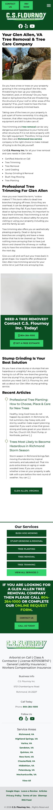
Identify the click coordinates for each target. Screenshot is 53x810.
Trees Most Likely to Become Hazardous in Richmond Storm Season (30, 446)
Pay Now (26, 5)
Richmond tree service (30, 139)
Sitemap (42, 795)
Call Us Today (26, 626)
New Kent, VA (26, 756)
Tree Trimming (26, 564)
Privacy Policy (13, 795)
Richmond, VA (26, 734)
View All (26, 780)
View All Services (26, 572)
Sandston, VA (27, 747)
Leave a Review (29, 791)
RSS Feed (27, 800)
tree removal (29, 127)
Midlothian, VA (26, 765)
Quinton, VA (26, 752)
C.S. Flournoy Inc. (21, 807)
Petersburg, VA (27, 770)
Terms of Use (30, 795)
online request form (31, 607)
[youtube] (32, 718)
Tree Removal (26, 556)
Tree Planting (26, 549)
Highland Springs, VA (26, 739)
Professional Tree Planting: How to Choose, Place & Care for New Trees (30, 404)
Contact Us (10, 5)
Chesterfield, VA (26, 761)
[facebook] (21, 718)
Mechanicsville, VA (26, 774)
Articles (43, 791)
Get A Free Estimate (26, 343)
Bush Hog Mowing (27, 533)
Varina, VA (26, 743)
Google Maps (13, 791)
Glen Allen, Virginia (26, 491)
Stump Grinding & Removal (26, 541)
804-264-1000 (26, 335)
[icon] (21, 27)
